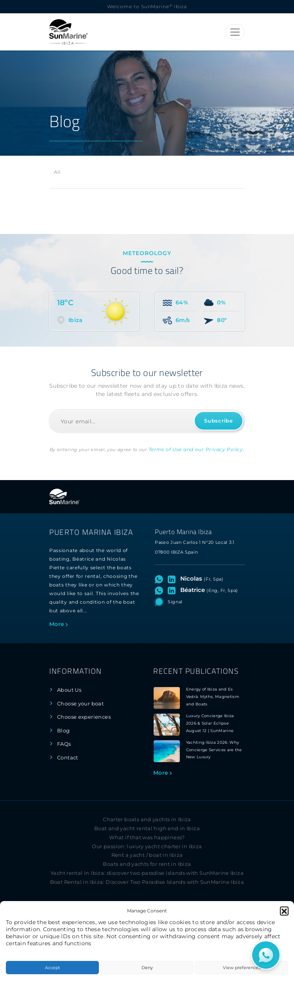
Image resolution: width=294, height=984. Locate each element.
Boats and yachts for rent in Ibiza (147, 864)
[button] (284, 911)
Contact (67, 758)
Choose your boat (80, 704)
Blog (63, 731)
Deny (147, 967)
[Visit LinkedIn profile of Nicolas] (173, 579)
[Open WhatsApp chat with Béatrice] (160, 590)
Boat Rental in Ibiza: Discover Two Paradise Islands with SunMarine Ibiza (147, 882)
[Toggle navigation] (235, 32)
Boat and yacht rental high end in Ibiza (147, 828)
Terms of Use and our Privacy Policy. (197, 449)
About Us (69, 690)
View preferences (241, 967)
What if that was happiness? (147, 837)
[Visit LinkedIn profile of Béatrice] (173, 590)
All (57, 172)
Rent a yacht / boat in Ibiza (147, 855)
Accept (52, 967)
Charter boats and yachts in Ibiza (147, 819)
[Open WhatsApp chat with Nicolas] (160, 579)
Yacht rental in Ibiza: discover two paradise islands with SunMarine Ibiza (147, 873)
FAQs (64, 744)
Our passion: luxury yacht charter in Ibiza (147, 846)
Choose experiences (84, 717)
